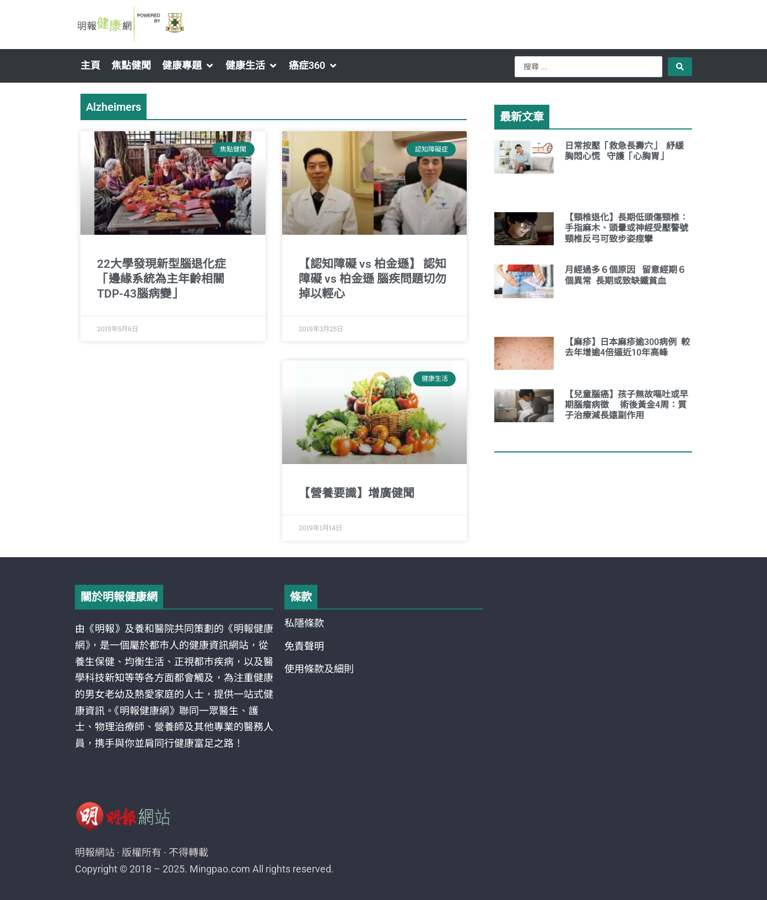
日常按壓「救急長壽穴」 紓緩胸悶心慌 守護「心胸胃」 (624, 151)
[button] (188, 66)
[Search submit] (680, 66)
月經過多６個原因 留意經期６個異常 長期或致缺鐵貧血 (625, 275)
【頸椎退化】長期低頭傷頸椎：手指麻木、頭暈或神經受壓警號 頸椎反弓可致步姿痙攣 (632, 228)
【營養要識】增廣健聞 (356, 493)
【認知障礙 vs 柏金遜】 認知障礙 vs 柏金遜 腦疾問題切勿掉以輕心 (372, 279)
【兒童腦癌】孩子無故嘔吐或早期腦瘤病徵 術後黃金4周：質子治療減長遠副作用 (626, 405)
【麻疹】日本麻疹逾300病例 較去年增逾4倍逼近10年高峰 (627, 347)
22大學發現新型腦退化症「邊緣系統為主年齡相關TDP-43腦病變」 (161, 279)
